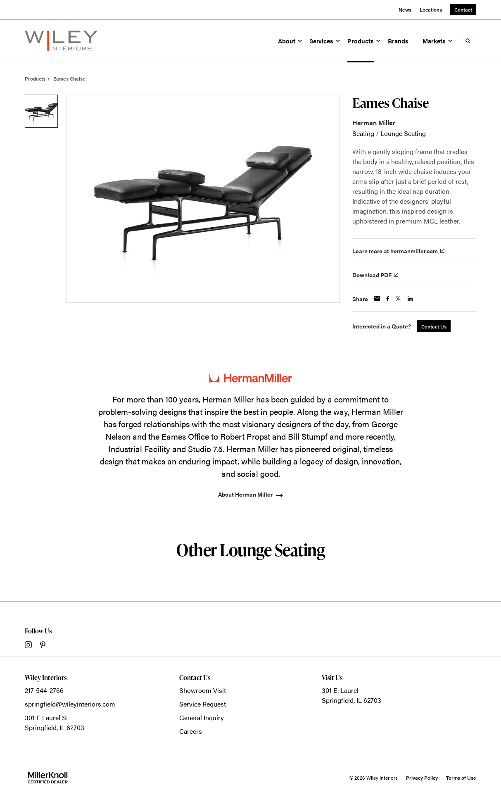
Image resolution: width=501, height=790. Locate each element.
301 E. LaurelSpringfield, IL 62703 (351, 695)
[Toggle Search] (468, 41)
